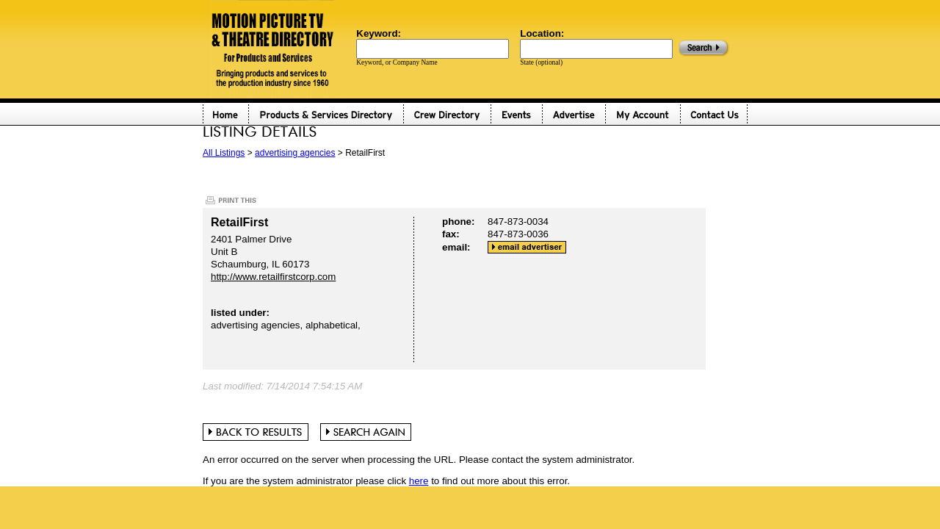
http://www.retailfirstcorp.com (273, 276)
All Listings (224, 153)
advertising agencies (295, 153)
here (419, 480)
